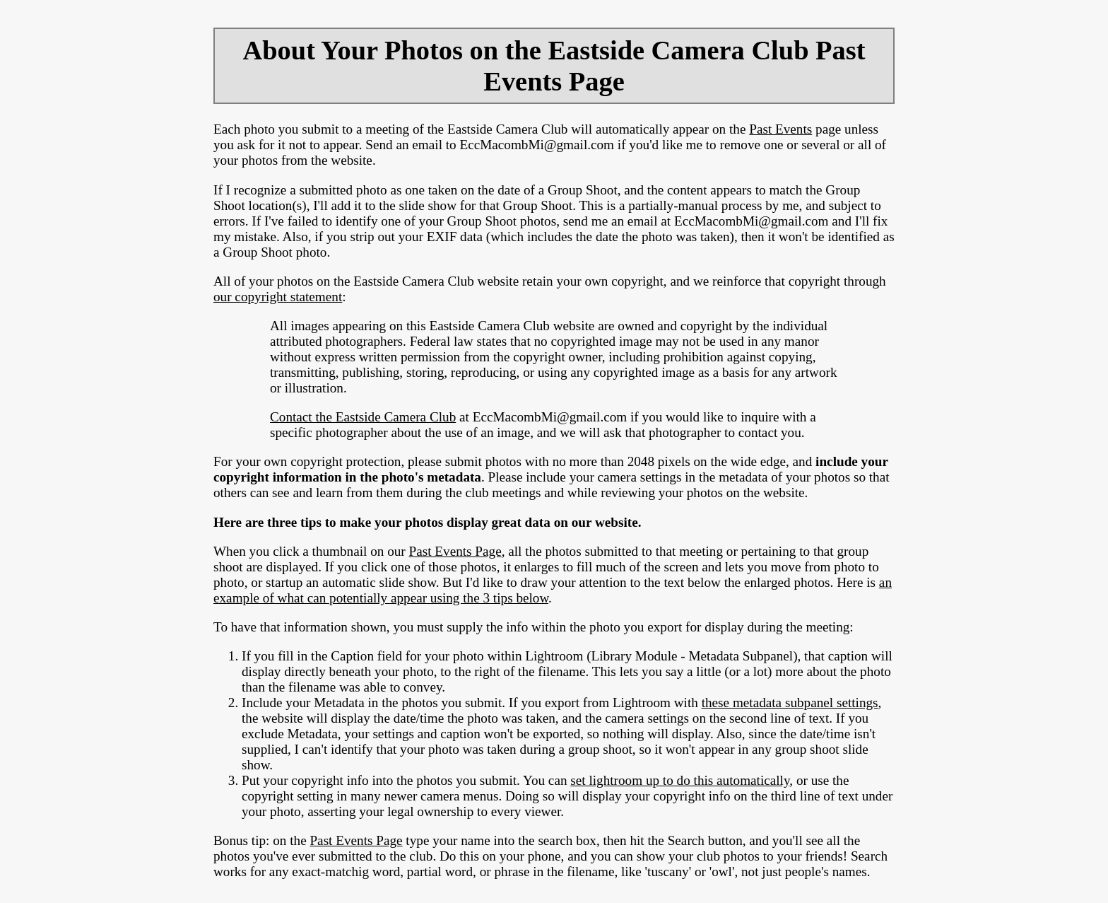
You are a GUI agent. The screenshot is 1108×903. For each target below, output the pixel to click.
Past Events (780, 129)
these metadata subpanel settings (790, 702)
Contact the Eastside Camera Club (363, 416)
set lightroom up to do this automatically (679, 780)
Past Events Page (455, 551)
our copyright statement (277, 296)
